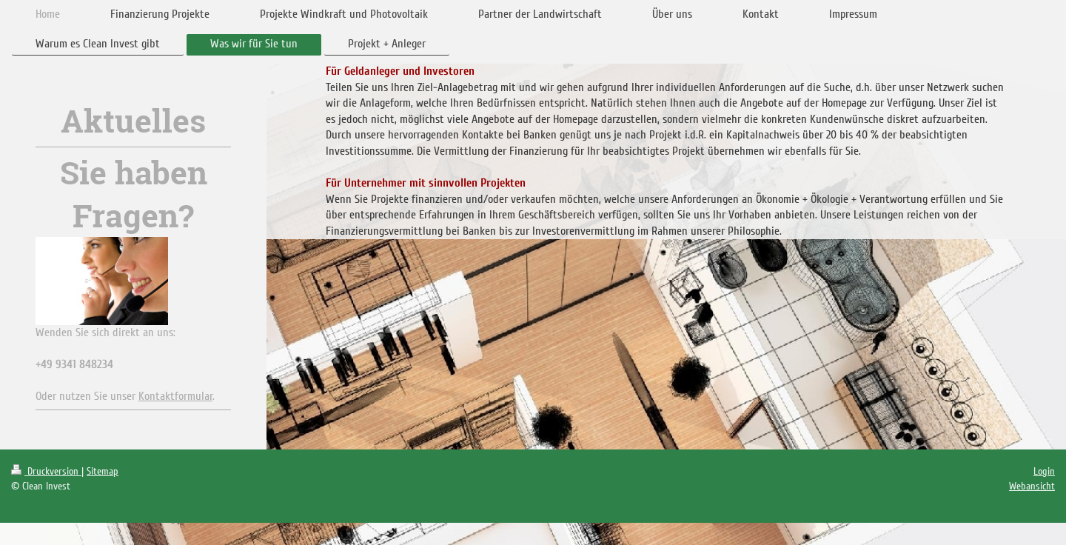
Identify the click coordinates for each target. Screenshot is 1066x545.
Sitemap (102, 471)
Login (1044, 471)
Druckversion (46, 471)
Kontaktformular (175, 396)
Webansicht (1032, 486)
